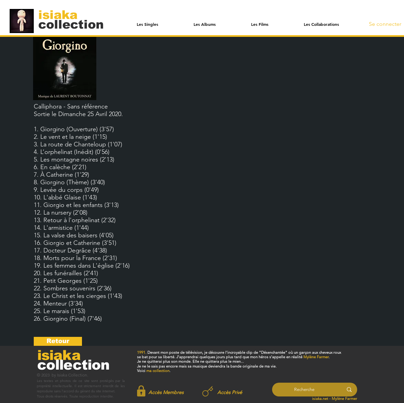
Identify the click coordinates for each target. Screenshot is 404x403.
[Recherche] (304, 389)
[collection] (71, 24)
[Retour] (58, 341)
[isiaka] (61, 14)
